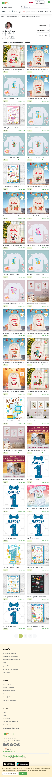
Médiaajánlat (7, 697)
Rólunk (5, 712)
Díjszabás (6, 694)
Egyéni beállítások (10, 773)
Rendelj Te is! (21, 72)
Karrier (5, 715)
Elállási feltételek (8, 725)
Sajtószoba (6, 718)
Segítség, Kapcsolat (9, 700)
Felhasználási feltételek (10, 722)
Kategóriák (6, 672)
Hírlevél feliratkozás (9, 653)
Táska (46, 12)
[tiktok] (18, 744)
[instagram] (7, 744)
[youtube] (15, 744)
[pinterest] (11, 744)
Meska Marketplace (9, 690)
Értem (23, 773)
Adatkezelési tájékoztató (11, 728)
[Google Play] (9, 764)
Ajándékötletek (8, 666)
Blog (4, 663)
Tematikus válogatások (10, 669)
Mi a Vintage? (7, 684)
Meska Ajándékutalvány (10, 656)
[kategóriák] (7, 7)
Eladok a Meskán (8, 687)
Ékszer (40, 12)
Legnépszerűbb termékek (11, 659)
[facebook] (4, 744)
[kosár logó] (47, 2)
